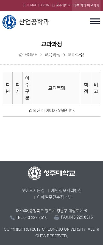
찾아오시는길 (32, 190)
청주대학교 (63, 5)
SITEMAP (30, 5)
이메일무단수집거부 (54, 197)
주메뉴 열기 (95, 21)
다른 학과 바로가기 (86, 5)
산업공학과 (34, 22)
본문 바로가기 (51, 0)
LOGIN (44, 5)
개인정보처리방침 (66, 190)
